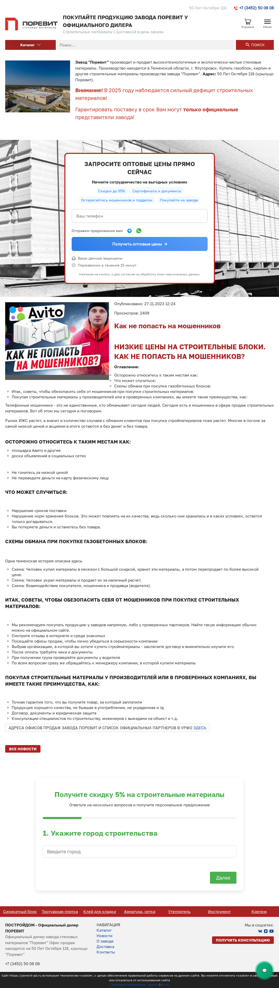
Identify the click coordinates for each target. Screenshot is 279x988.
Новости (104, 935)
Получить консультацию (243, 940)
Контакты (106, 952)
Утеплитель (217, 911)
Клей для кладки (137, 911)
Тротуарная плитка (98, 911)
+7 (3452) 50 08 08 (254, 7)
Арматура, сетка (177, 911)
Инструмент (257, 911)
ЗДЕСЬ (199, 727)
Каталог (30, 45)
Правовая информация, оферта (135, 984)
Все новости (23, 749)
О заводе (105, 941)
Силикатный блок (58, 911)
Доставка (105, 946)
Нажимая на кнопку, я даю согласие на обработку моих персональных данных (139, 274)
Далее (223, 878)
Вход (165, 984)
